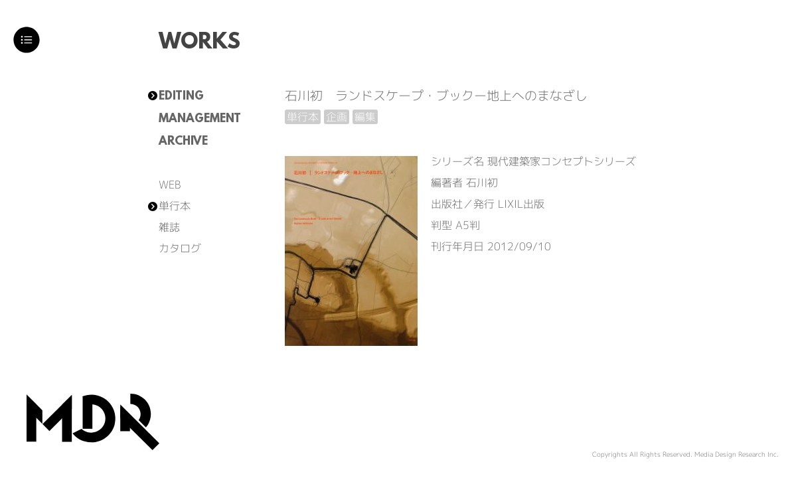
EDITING (181, 97)
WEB (170, 184)
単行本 (175, 206)
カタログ (180, 248)
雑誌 (169, 227)
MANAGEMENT (200, 119)
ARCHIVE (183, 142)
